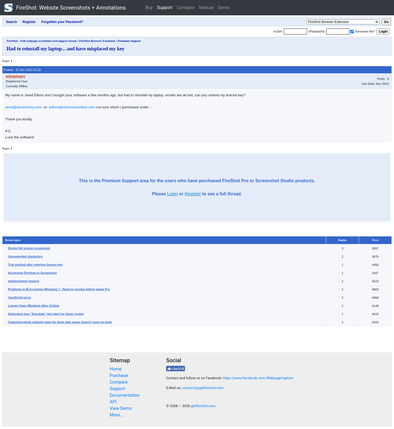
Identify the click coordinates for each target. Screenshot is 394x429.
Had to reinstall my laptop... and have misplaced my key (65, 48)
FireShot (65, 8)
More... (116, 415)
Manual (206, 7)
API (113, 401)
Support (164, 7)
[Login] (295, 31)
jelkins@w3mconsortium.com (72, 107)
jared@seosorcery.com (23, 107)
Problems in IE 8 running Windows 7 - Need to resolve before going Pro (59, 289)
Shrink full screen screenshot (29, 248)
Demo (223, 7)
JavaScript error (19, 297)
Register (193, 194)
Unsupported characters (25, 256)
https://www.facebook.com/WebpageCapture (258, 378)
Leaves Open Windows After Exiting (33, 305)
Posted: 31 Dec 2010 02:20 (22, 69)
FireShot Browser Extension (97, 40)
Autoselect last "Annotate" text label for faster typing (46, 313)
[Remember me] (352, 31)
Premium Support (129, 40)
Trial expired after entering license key (35, 264)
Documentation (125, 395)
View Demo (121, 408)
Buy (149, 7)
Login (172, 194)
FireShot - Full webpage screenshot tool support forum (42, 40)
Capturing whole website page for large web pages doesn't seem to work (60, 322)
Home (115, 369)
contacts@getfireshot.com (203, 388)
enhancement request (23, 281)
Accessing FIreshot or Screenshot (32, 272)
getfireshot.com (203, 406)
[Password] (337, 31)
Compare (186, 7)
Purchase (119, 375)
